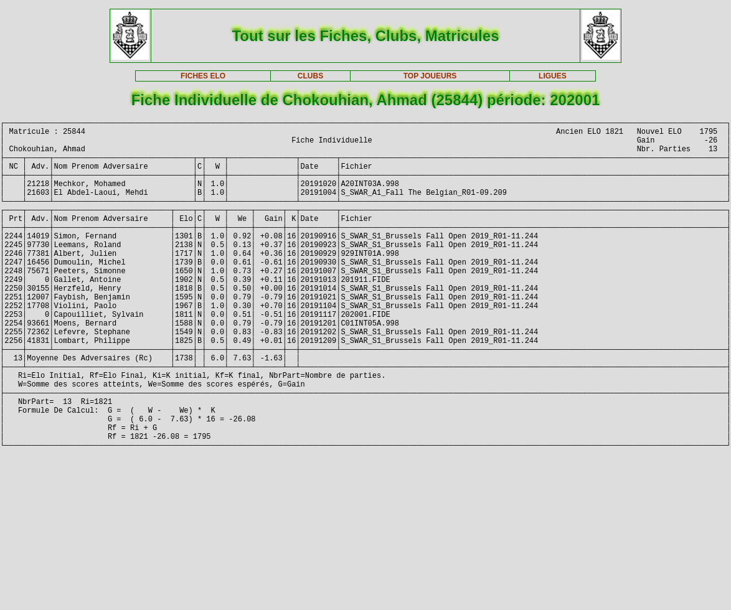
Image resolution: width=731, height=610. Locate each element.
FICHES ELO (203, 76)
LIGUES (553, 76)
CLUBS (310, 76)
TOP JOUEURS (430, 76)
